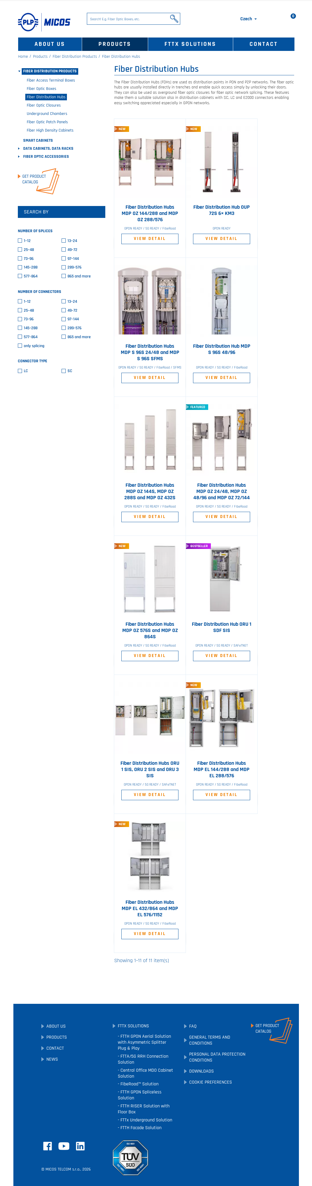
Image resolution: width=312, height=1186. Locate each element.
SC (70, 371)
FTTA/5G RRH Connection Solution (143, 1059)
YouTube (64, 1146)
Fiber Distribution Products (50, 71)
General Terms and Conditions (209, 1040)
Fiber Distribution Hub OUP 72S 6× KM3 (221, 210)
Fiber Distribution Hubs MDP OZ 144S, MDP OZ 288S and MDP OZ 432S (149, 491)
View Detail (150, 238)
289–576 (74, 267)
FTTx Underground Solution (145, 1120)
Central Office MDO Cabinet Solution (145, 1073)
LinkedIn (80, 1146)
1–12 (27, 241)
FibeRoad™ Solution (139, 1084)
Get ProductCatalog (34, 179)
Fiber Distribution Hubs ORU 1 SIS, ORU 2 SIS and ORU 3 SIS (149, 769)
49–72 (72, 249)
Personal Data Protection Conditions (217, 1057)
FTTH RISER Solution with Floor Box (144, 1109)
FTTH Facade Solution (140, 1128)
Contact (264, 44)
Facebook (47, 1146)
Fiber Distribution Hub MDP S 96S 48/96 (221, 349)
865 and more (79, 276)
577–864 (30, 276)
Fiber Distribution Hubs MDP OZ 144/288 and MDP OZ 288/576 (150, 213)
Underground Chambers (47, 113)
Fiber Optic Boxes (41, 88)
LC (26, 371)
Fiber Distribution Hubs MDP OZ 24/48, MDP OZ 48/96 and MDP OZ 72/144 (221, 491)
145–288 (30, 267)
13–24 (72, 241)
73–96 (29, 258)
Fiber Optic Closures (44, 105)
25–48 (29, 249)
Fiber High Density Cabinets (50, 130)
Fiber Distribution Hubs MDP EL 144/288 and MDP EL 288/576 (222, 769)
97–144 (73, 258)
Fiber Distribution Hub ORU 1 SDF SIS (221, 627)
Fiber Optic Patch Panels (47, 122)
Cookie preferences (210, 1082)
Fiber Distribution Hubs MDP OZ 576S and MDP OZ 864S (150, 630)
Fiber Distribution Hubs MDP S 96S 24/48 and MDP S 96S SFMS (150, 352)
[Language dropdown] (249, 19)
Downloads (201, 1071)
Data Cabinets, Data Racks (48, 148)
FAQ (193, 1026)
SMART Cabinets (38, 140)
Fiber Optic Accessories (46, 156)
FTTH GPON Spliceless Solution (140, 1095)
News (52, 1059)
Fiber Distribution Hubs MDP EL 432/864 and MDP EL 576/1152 (150, 908)
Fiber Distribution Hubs (46, 97)
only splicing (34, 346)
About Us (50, 44)
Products (114, 44)
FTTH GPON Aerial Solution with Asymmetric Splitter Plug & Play (144, 1042)
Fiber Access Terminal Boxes (51, 80)
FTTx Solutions (190, 44)
